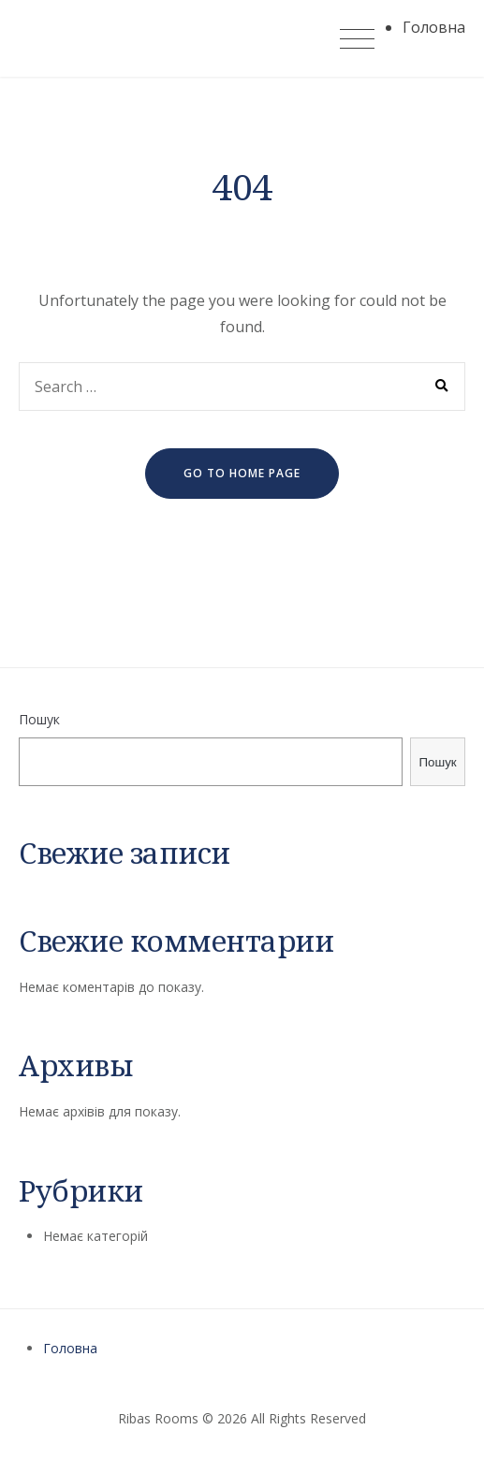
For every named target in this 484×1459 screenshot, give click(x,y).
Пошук (39, 719)
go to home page (242, 473)
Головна (70, 1348)
